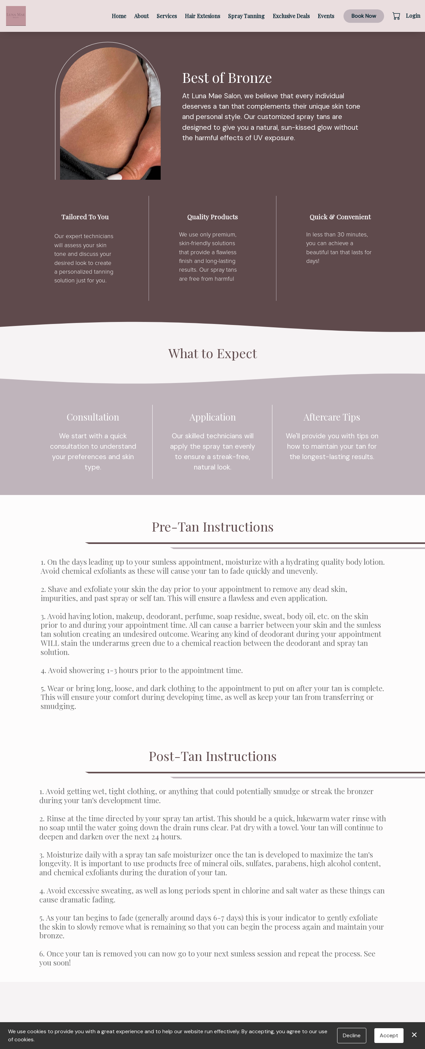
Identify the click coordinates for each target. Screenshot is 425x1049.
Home (119, 15)
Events (326, 15)
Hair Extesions (202, 15)
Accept (389, 1035)
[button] (397, 15)
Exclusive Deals (291, 15)
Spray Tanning (246, 15)
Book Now (364, 15)
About (141, 15)
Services (167, 15)
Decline (352, 1035)
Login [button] (413, 15)
